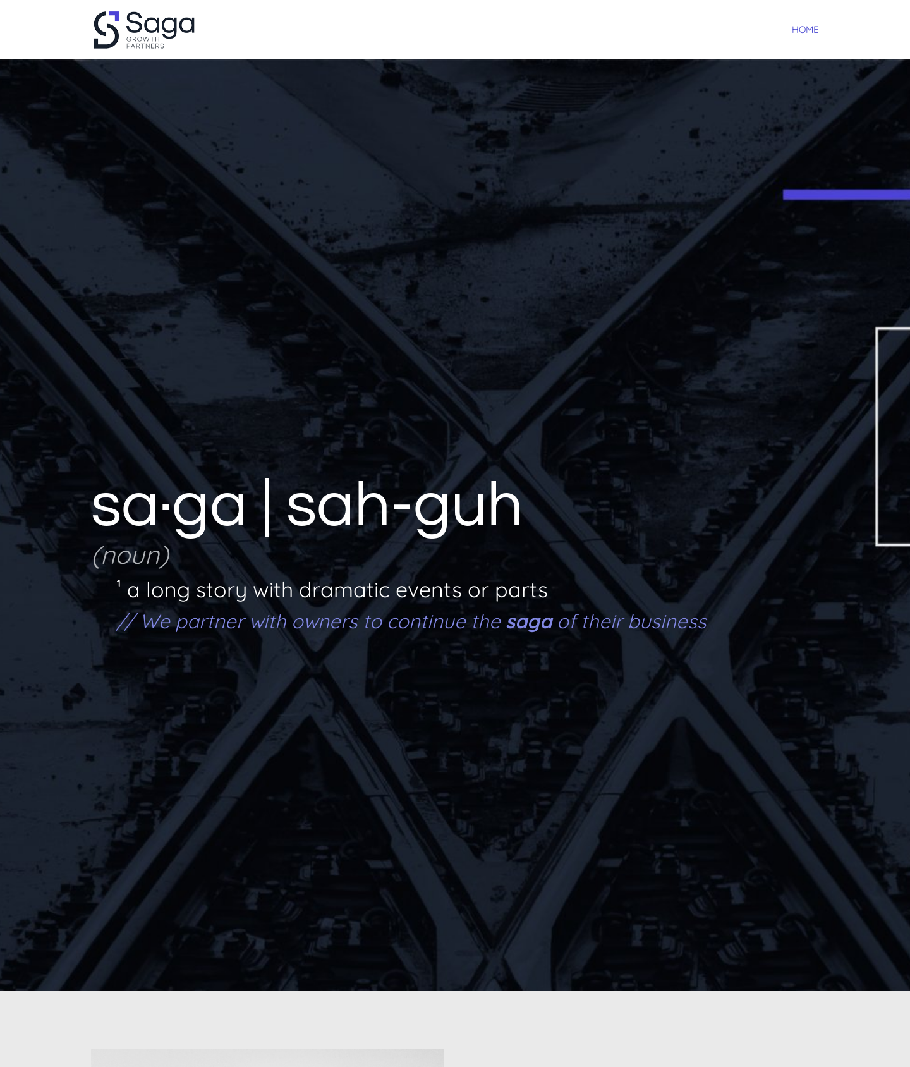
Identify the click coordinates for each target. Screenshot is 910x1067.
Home (805, 30)
